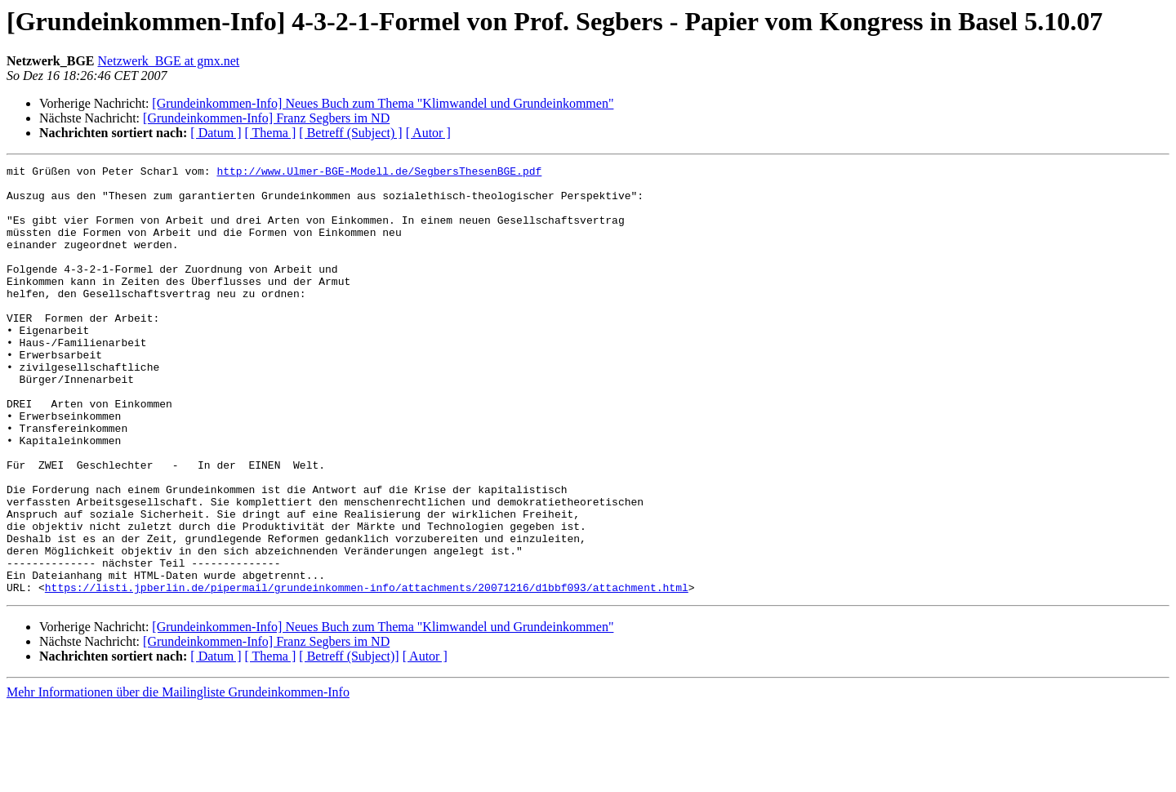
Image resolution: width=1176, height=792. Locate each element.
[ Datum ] (215, 133)
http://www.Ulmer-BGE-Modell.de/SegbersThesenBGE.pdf (378, 173)
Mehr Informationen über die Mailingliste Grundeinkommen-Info (178, 778)
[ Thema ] (270, 133)
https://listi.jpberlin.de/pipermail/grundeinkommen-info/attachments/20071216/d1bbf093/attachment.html (366, 672)
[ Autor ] (428, 133)
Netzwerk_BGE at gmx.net (169, 61)
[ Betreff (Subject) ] (350, 133)
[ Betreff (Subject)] (349, 742)
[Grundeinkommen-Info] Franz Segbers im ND (266, 118)
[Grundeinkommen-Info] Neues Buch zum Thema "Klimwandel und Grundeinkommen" (382, 103)
